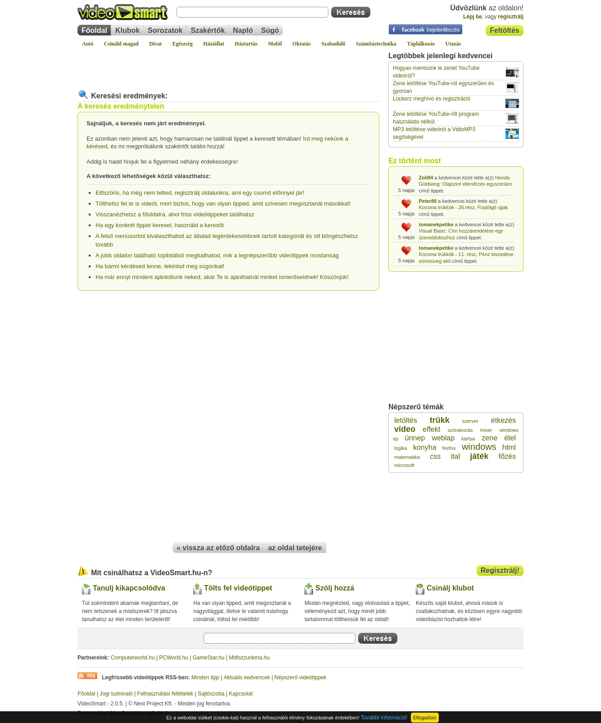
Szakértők (208, 30)
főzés (507, 456)
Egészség (182, 44)
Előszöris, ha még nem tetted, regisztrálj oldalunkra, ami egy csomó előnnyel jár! (200, 192)
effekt (431, 429)
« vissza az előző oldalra (218, 548)
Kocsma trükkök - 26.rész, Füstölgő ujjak (463, 207)
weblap (443, 438)
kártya (468, 438)
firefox (449, 448)
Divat (155, 44)
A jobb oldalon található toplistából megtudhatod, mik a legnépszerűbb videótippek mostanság (217, 255)
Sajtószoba (211, 694)
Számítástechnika (376, 44)
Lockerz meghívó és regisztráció (431, 99)
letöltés (405, 420)
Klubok (127, 30)
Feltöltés (504, 30)
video (404, 429)
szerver (470, 421)
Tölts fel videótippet (238, 588)
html (509, 447)
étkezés (503, 420)
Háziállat (213, 44)
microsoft (404, 465)
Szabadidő (333, 44)
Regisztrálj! (500, 570)
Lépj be (472, 17)
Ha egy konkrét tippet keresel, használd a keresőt (160, 225)
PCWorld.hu (173, 657)
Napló (243, 30)
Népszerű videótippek (300, 677)
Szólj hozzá (334, 588)
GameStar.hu (209, 657)
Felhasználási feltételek (165, 694)
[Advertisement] (228, 64)
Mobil (275, 44)
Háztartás (246, 44)
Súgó (270, 30)
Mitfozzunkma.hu (249, 657)
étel (510, 438)
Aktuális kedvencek (247, 677)
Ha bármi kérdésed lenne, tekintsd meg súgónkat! (160, 266)
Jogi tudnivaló (116, 694)
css (435, 456)
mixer (486, 430)
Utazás (453, 44)
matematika (407, 457)
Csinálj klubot (450, 588)
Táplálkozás (421, 44)
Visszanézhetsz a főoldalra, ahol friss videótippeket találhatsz (175, 214)
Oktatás (301, 44)
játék (479, 456)
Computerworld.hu (132, 657)
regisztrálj (511, 17)
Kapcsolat (241, 694)
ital (455, 456)
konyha (425, 447)
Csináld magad (121, 44)
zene (489, 438)
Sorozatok (165, 30)
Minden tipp (205, 677)
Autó (87, 44)
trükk (440, 420)
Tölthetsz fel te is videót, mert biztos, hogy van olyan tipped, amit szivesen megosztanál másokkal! (223, 203)
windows (479, 447)
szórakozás (460, 430)
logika (400, 448)
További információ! (384, 717)
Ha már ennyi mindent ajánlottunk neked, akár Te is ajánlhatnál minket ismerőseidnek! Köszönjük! (222, 277)
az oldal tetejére (295, 548)
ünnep (415, 438)
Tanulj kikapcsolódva (129, 588)
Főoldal (94, 30)
